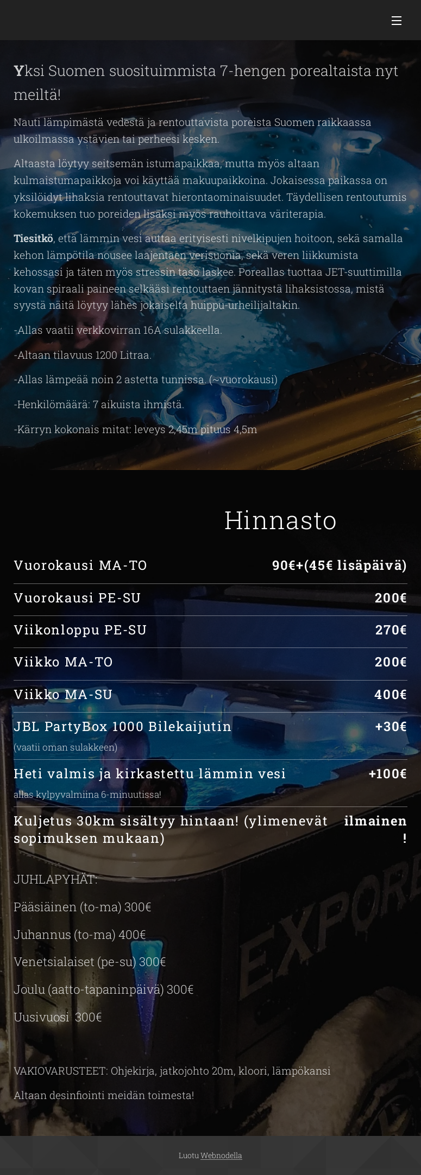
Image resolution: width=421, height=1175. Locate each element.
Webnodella (221, 1155)
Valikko (396, 20)
